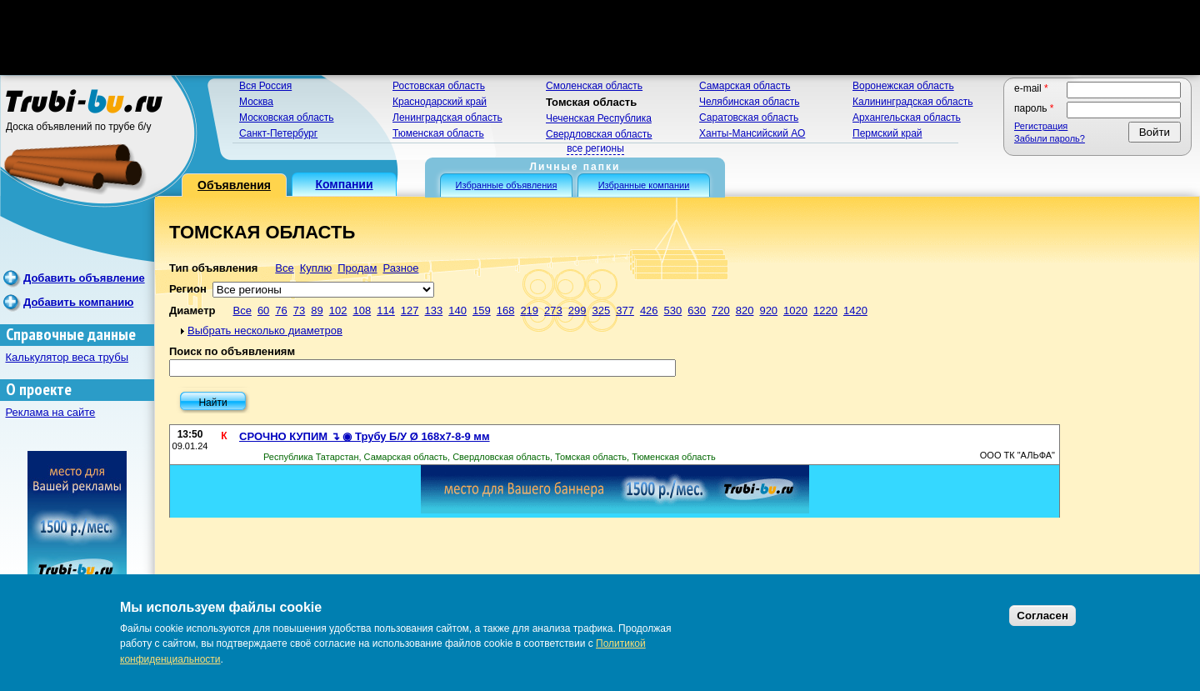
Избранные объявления (507, 185)
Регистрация (1041, 126)
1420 (855, 310)
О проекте (39, 389)
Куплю (316, 268)
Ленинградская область (447, 117)
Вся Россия (265, 86)
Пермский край (887, 133)
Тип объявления (213, 268)
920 (768, 310)
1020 (795, 310)
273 (553, 310)
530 (673, 310)
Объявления (234, 185)
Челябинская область (749, 102)
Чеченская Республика (599, 118)
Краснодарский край (439, 102)
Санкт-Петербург (278, 133)
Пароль (1034, 108)
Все (284, 268)
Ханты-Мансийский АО (752, 133)
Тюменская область (438, 133)
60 (263, 310)
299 (577, 310)
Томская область (591, 102)
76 (281, 310)
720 (721, 310)
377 (625, 310)
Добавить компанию (78, 302)
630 (697, 310)
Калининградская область (912, 102)
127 (410, 310)
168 (506, 310)
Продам (357, 268)
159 (481, 310)
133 (434, 310)
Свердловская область (599, 134)
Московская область (286, 117)
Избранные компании (644, 185)
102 (338, 310)
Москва (256, 102)
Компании (343, 184)
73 (299, 310)
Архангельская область (906, 117)
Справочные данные (71, 334)
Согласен (1042, 615)
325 (601, 310)
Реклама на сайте (51, 412)
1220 (825, 310)
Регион (188, 289)
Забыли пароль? (1049, 138)
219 (529, 310)
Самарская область (745, 86)
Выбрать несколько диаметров (265, 330)
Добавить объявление (84, 278)
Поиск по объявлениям (232, 351)
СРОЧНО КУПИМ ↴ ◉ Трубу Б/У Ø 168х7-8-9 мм (364, 436)
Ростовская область (438, 86)
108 (361, 310)
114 (386, 310)
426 (649, 310)
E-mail (1031, 88)
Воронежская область (903, 86)
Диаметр (192, 310)
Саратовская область (748, 117)
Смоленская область (594, 86)
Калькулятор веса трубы (67, 357)
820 (745, 310)
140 (457, 310)
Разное (400, 268)
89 (316, 310)
